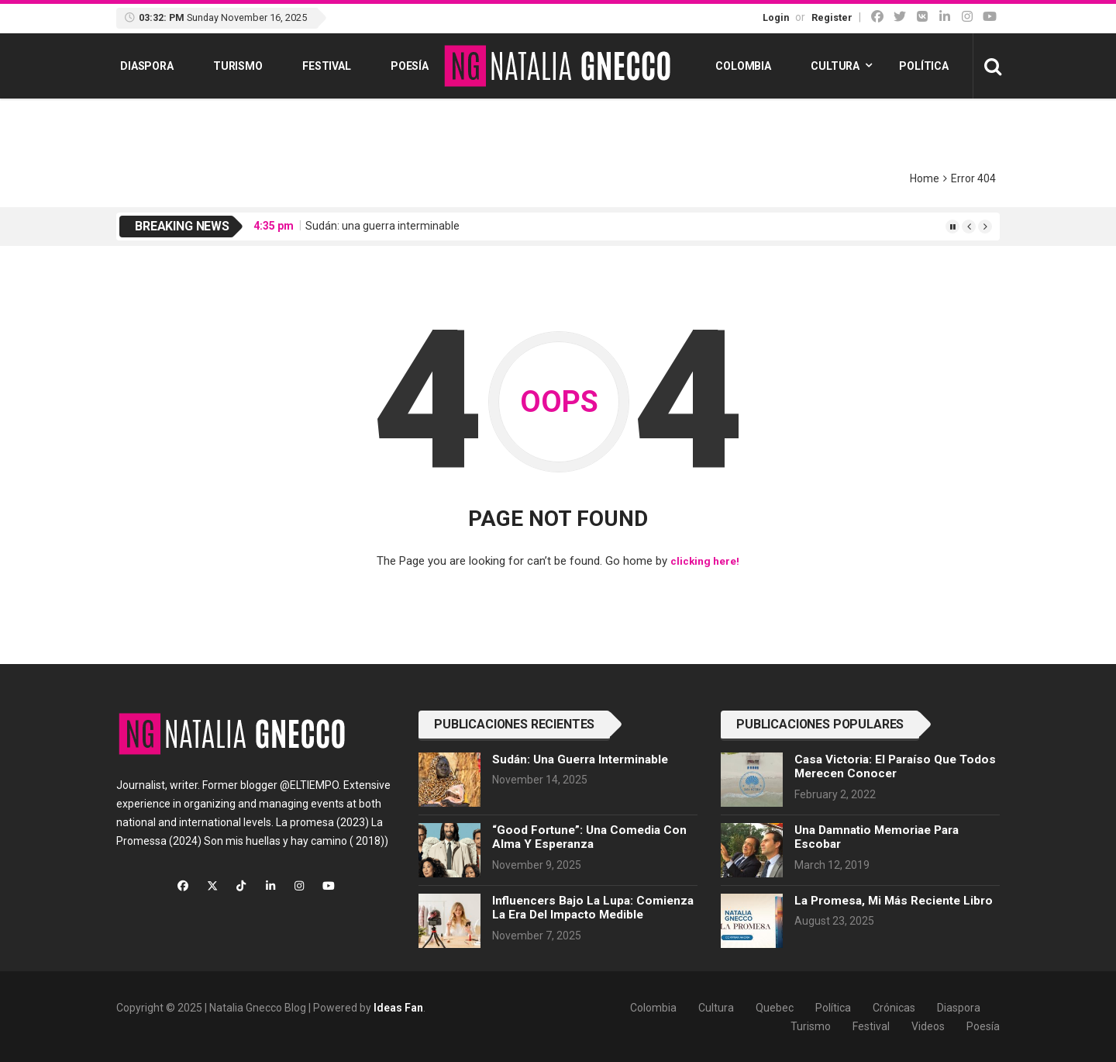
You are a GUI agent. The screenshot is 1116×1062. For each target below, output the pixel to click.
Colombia (743, 66)
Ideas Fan (398, 1007)
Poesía (410, 66)
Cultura (835, 66)
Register (831, 17)
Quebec (775, 1007)
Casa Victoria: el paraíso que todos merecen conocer (895, 766)
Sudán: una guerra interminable (382, 226)
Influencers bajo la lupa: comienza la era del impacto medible (593, 907)
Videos (928, 1025)
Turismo (238, 66)
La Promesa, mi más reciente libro (893, 900)
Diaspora (147, 66)
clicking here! (704, 561)
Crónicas (894, 1007)
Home (924, 178)
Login (776, 17)
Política (924, 66)
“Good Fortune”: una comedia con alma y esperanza (589, 836)
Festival (326, 66)
